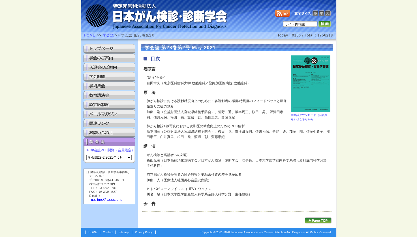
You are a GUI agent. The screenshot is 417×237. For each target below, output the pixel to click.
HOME (90, 35)
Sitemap (124, 232)
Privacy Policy (144, 232)
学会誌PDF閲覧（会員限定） (113, 150)
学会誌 (108, 35)
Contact (108, 232)
